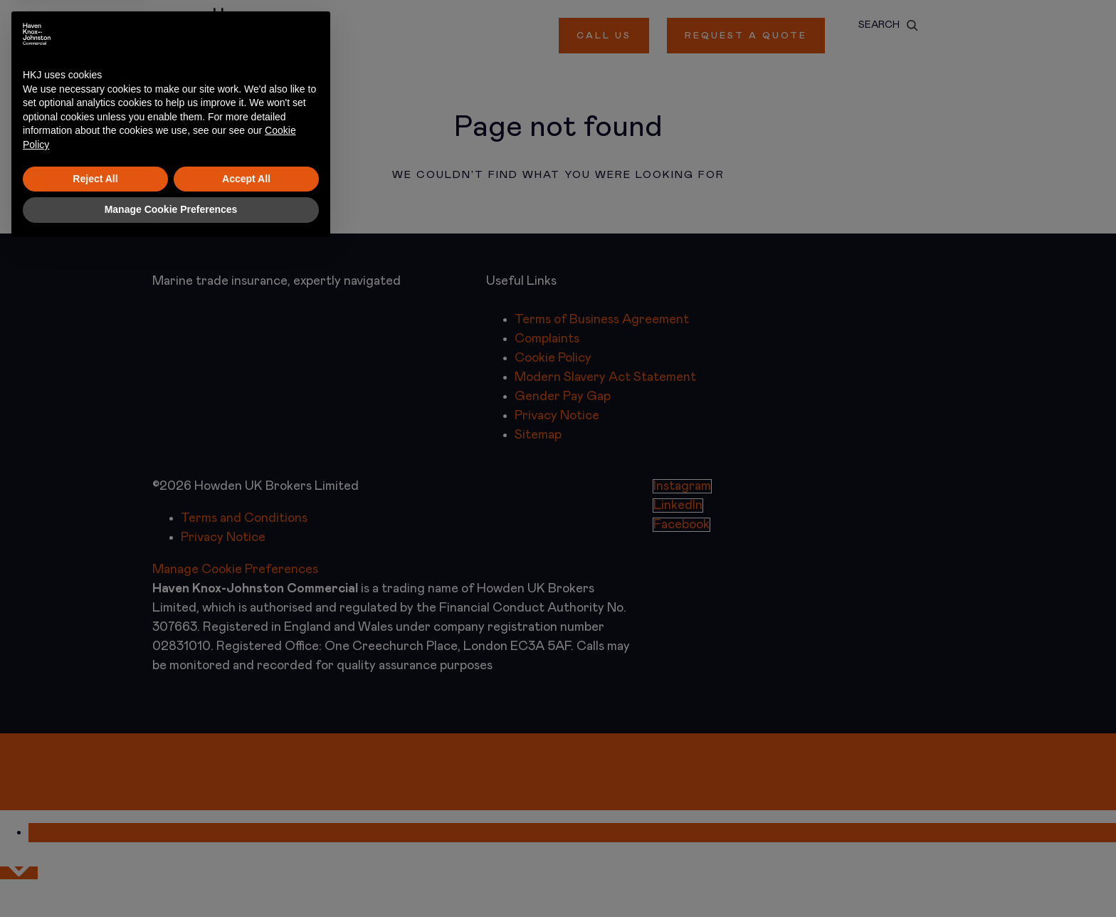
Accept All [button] (246, 847)
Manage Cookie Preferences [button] (171, 878)
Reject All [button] (95, 847)
